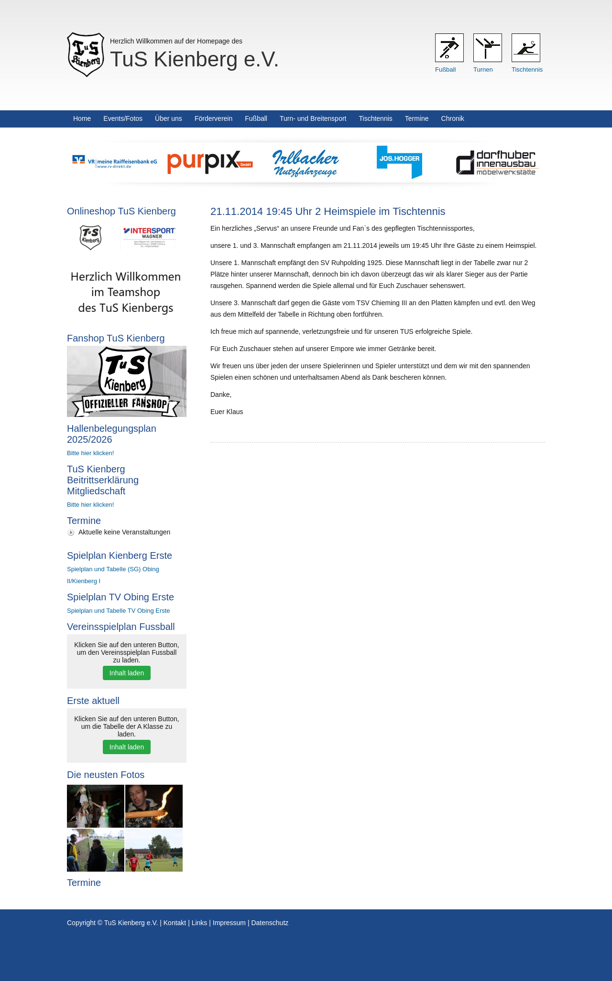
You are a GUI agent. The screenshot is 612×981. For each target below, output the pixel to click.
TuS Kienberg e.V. (194, 59)
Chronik (452, 118)
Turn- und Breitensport (313, 118)
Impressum (229, 923)
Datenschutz (269, 923)
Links (200, 923)
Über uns (168, 118)
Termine (417, 118)
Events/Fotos (122, 118)
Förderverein (213, 118)
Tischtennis (527, 69)
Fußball (445, 69)
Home (82, 118)
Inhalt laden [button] (126, 673)
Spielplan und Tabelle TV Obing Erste (118, 610)
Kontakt (175, 923)
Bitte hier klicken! (90, 453)
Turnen (483, 69)
